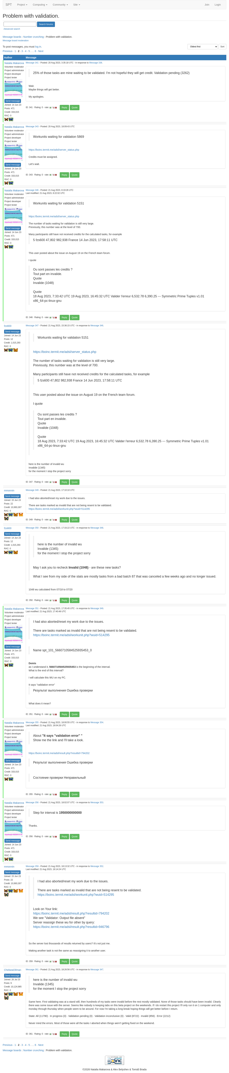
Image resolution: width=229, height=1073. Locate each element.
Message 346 (32, 190)
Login (218, 4)
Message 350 (32, 528)
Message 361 (32, 969)
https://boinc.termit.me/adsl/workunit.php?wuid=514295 (59, 508)
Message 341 (32, 62)
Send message (13, 101)
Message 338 (95, 62)
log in (38, 46)
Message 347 (32, 325)
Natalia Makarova (14, 63)
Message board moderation (16, 40)
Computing (40, 4)
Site (76, 4)
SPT (9, 4)
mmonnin (9, 490)
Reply (64, 107)
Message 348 (97, 528)
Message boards (12, 36)
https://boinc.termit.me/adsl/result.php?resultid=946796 (71, 927)
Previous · (8, 51)
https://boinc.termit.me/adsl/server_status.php (54, 149)
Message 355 (32, 722)
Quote (75, 107)
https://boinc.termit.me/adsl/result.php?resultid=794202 (59, 753)
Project (22, 4)
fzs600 (7, 325)
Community (60, 4)
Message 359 (32, 866)
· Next (40, 51)
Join (207, 4)
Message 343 (32, 126)
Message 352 (97, 866)
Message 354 (97, 722)
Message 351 (32, 608)
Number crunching (33, 36)
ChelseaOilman (12, 969)
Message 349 (32, 490)
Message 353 (97, 802)
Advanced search (12, 29)
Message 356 (32, 802)
